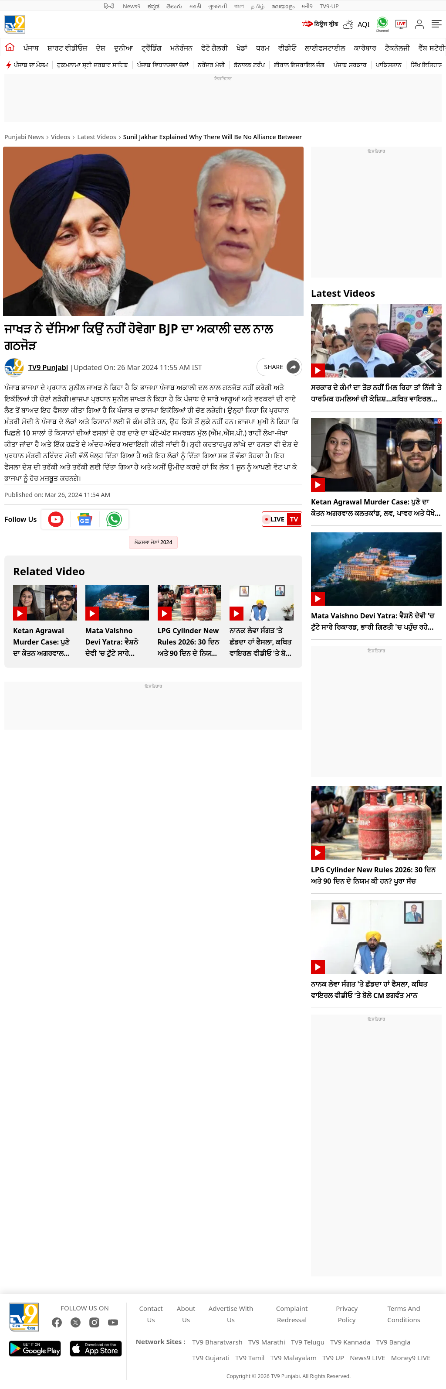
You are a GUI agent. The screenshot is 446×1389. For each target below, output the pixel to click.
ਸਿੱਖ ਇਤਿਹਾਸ (427, 65)
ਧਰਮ (263, 48)
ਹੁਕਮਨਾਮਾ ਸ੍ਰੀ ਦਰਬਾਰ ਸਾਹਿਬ (92, 65)
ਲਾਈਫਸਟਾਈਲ (325, 48)
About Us (186, 1314)
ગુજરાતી (217, 6)
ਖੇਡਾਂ (242, 48)
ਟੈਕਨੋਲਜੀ (397, 48)
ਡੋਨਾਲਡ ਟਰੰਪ (249, 65)
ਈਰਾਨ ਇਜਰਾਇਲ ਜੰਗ (299, 65)
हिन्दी (110, 6)
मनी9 (307, 6)
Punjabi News (24, 137)
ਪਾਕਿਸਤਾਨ (389, 65)
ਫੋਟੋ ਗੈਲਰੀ (214, 48)
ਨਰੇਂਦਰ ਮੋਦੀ (211, 65)
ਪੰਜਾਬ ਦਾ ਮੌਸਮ (31, 65)
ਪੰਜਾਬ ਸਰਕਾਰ (350, 65)
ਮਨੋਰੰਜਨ (181, 48)
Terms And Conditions (403, 1314)
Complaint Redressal (292, 1314)
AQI (364, 24)
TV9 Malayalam (293, 1357)
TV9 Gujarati (211, 1357)
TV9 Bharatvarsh (217, 1342)
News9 (132, 6)
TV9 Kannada (350, 1342)
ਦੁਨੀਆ (123, 48)
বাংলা (239, 6)
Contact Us (151, 1314)
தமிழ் (257, 6)
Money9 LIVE (411, 1357)
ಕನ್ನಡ (153, 6)
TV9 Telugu (307, 1342)
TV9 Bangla (393, 1342)
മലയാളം (282, 6)
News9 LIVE (367, 1357)
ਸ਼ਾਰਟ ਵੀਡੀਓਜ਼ (67, 48)
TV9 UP (333, 1357)
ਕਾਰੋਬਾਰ (365, 48)
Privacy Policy (347, 1314)
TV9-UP (329, 6)
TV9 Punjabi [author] (48, 366)
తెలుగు (174, 6)
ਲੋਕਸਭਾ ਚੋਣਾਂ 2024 (153, 541)
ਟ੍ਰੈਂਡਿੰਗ (152, 48)
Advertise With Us (231, 1314)
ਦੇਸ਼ (100, 48)
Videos (60, 137)
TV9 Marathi (266, 1342)
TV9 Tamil (249, 1357)
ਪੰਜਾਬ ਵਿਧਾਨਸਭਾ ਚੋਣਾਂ (163, 65)
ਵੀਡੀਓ (287, 48)
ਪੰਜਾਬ (31, 48)
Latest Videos (97, 137)
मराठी (195, 6)
